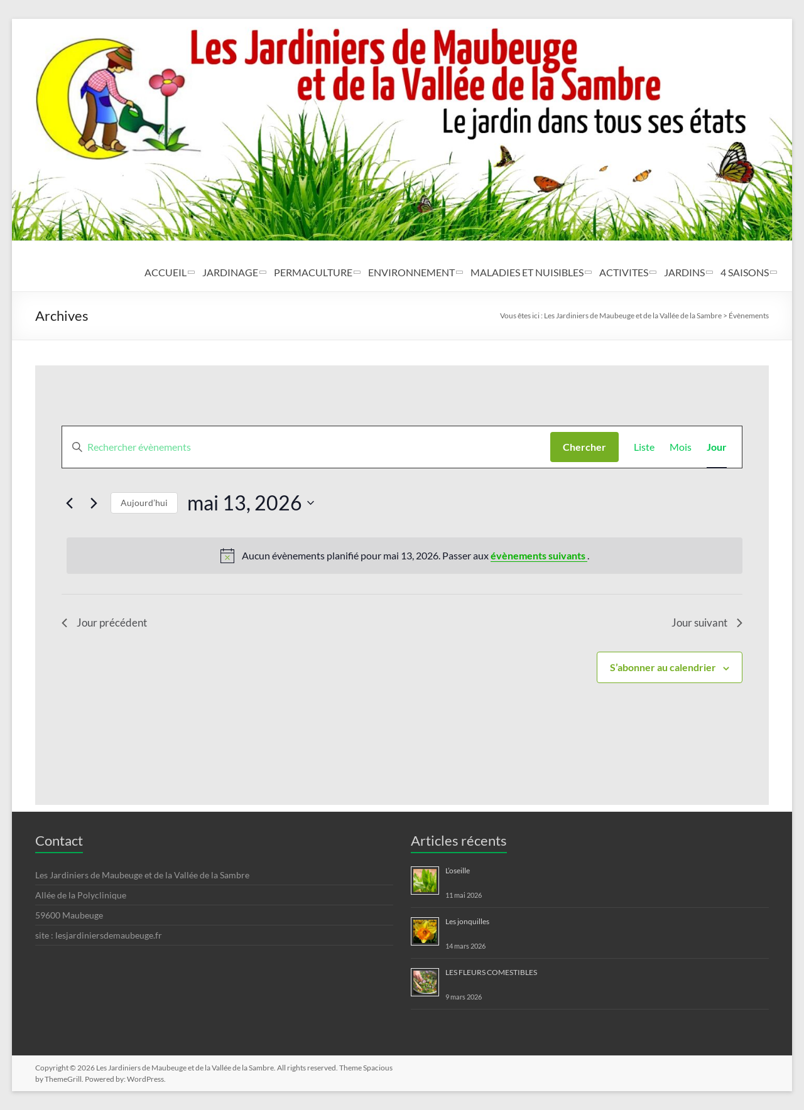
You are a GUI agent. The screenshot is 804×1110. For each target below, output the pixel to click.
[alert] (404, 555)
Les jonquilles (467, 921)
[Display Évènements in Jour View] (717, 447)
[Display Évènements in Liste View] (644, 447)
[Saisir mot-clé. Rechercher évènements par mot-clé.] (306, 447)
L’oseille (457, 870)
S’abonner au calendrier (663, 668)
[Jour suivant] (93, 502)
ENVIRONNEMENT (411, 272)
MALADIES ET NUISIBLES (527, 272)
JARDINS (684, 272)
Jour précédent (106, 623)
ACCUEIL (165, 272)
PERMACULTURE (313, 272)
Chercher (584, 447)
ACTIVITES (623, 272)
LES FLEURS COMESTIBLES (491, 972)
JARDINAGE (230, 272)
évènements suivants (539, 555)
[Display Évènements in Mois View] (681, 447)
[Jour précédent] (69, 502)
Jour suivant (704, 623)
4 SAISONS (744, 272)
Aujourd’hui (144, 502)
